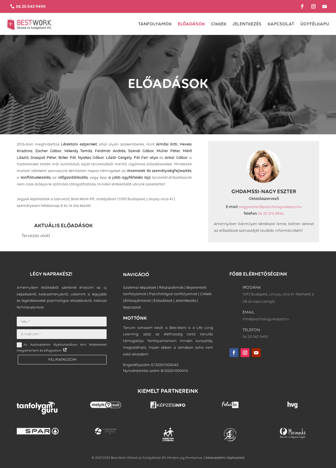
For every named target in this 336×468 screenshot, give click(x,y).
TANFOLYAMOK (155, 24)
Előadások (191, 24)
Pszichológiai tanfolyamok (173, 294)
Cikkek (218, 24)
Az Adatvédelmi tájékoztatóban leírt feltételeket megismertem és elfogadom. (61, 348)
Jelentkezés (246, 24)
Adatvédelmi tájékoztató (224, 458)
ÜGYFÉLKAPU (314, 24)
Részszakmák (171, 287)
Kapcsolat (281, 24)
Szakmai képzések (139, 287)
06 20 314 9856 (271, 213)
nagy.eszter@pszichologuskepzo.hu (270, 206)
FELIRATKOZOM (62, 359)
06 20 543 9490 (31, 6)
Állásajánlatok (137, 301)
